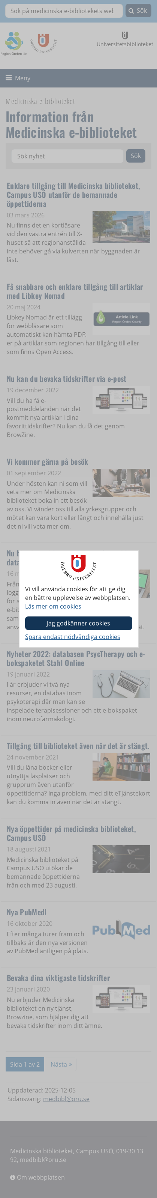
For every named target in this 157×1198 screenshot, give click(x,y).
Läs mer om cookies (53, 606)
